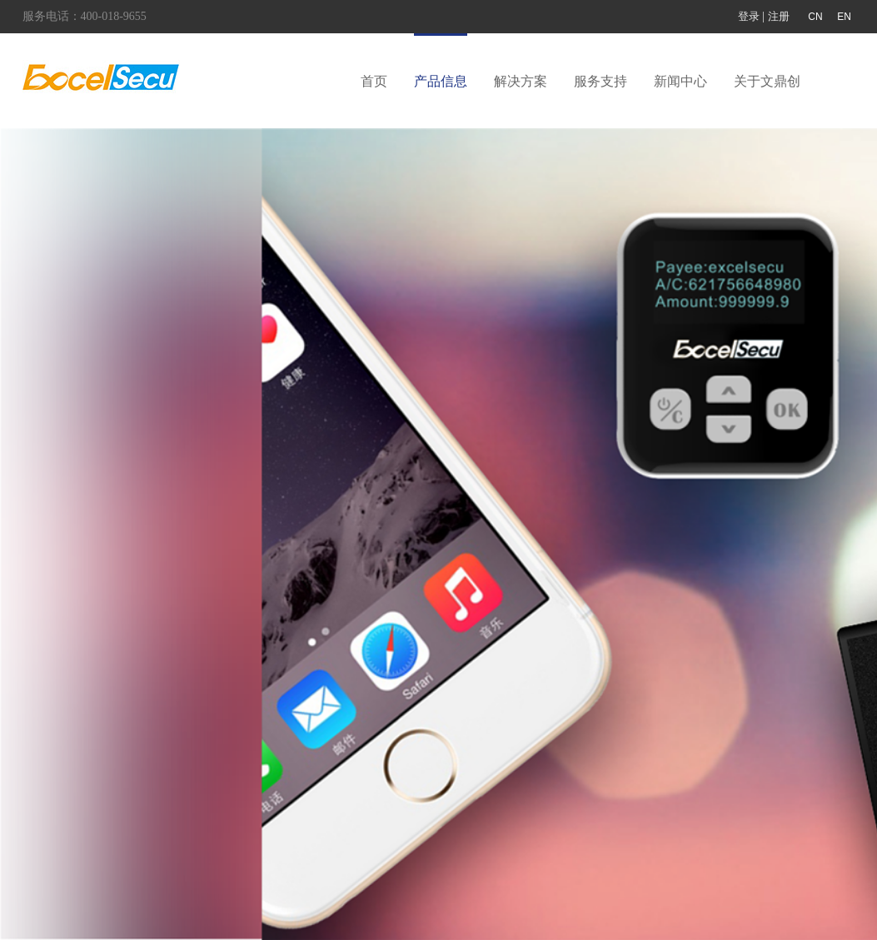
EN (844, 16)
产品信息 (440, 81)
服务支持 (600, 81)
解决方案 (520, 81)
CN (815, 16)
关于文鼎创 (767, 81)
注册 (779, 16)
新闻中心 (680, 81)
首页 (374, 81)
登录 (749, 16)
